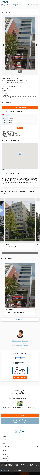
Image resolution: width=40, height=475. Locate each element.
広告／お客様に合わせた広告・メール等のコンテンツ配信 (12, 470)
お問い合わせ (4, 451)
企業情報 (3, 444)
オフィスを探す (5, 437)
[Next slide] (29, 254)
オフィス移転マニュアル (6, 440)
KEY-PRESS (4, 453)
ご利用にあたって (5, 459)
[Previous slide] (11, 254)
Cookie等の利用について (10, 465)
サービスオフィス (5, 455)
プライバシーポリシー (6, 457)
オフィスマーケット (5, 447)
